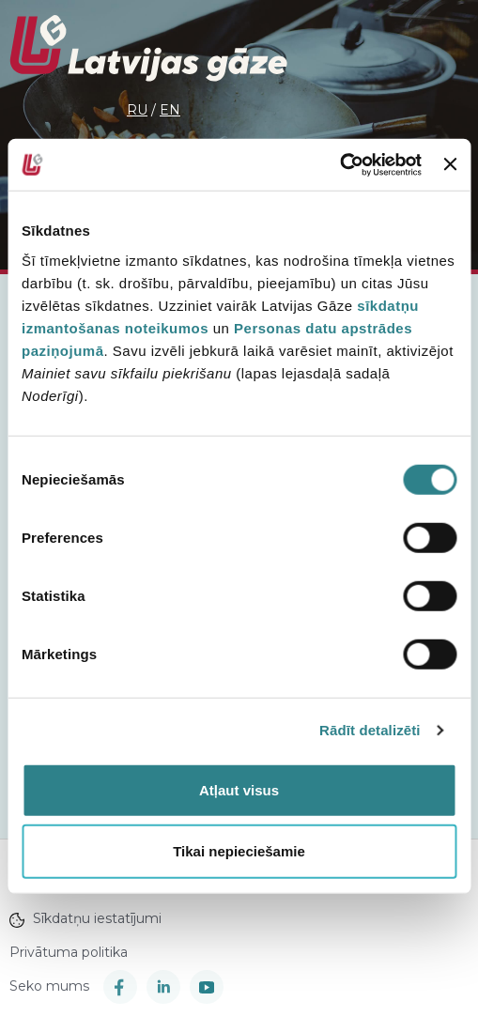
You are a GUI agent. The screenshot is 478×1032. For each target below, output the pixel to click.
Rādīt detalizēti (369, 730)
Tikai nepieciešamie (239, 851)
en (170, 109)
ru (137, 109)
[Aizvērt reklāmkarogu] (449, 164)
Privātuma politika (68, 952)
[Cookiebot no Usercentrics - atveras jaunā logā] (339, 164)
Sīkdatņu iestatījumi (85, 918)
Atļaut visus (239, 789)
